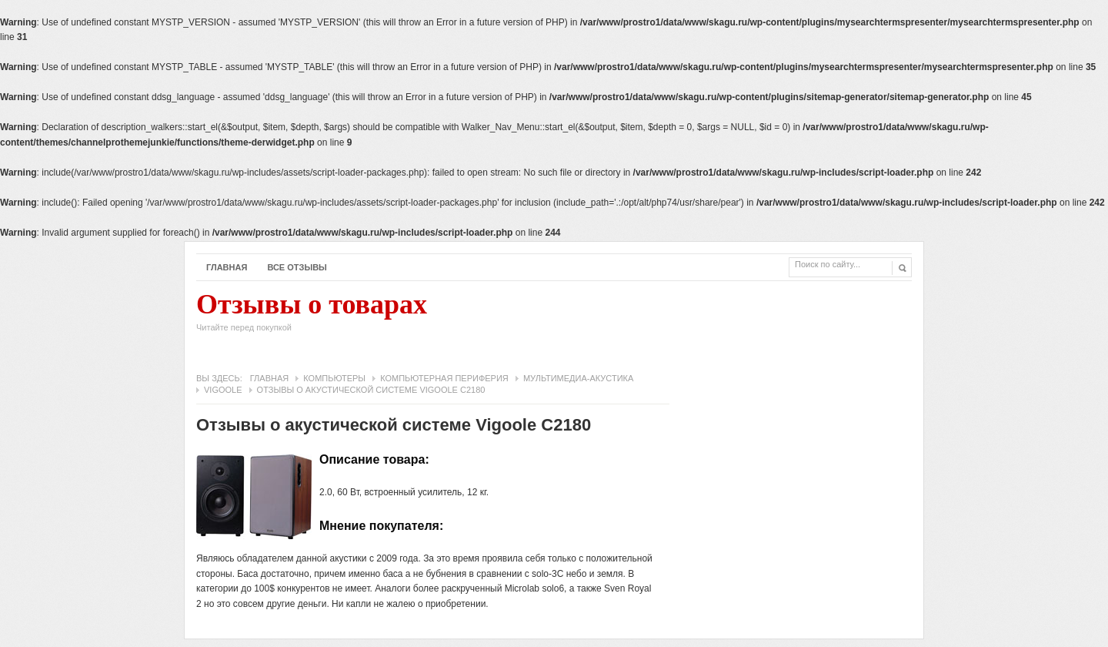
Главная (226, 267)
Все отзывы (297, 267)
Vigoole (223, 389)
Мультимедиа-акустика (578, 378)
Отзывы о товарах (311, 316)
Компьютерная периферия (444, 378)
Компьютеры (334, 378)
